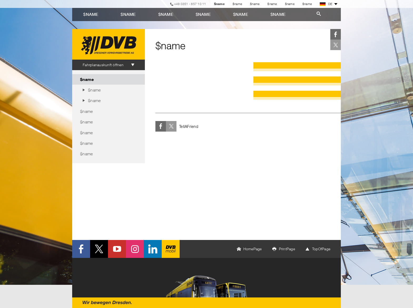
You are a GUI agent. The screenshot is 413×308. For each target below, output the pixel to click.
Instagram (135, 249)
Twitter (335, 45)
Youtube (117, 249)
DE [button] (326, 4)
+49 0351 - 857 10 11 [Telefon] (190, 4)
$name (237, 4)
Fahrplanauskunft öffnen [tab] (103, 64)
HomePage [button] (252, 249)
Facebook (335, 34)
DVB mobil (171, 249)
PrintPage (287, 249)
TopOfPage (321, 249)
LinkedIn (153, 249)
